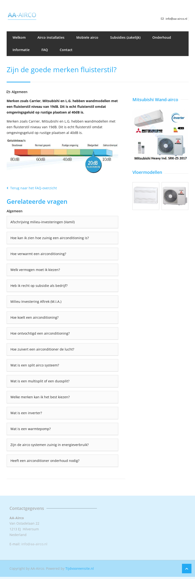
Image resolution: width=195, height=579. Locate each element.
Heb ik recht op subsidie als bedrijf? (39, 285)
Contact (66, 49)
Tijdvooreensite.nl (79, 568)
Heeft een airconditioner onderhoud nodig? (44, 460)
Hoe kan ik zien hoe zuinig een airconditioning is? (49, 238)
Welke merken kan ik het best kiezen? (40, 397)
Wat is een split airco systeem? (34, 365)
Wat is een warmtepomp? (30, 429)
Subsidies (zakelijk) (125, 37)
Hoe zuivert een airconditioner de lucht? (42, 349)
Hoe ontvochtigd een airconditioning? (40, 333)
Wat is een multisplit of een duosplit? (39, 381)
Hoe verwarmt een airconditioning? (38, 254)
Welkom (19, 37)
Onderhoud (161, 37)
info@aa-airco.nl (34, 544)
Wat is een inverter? (26, 413)
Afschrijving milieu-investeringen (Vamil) (42, 222)
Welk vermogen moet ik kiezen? (35, 269)
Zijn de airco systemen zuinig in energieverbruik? (49, 444)
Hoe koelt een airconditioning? (34, 317)
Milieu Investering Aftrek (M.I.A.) (35, 301)
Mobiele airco (87, 37)
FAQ (44, 49)
